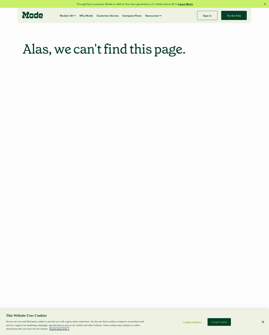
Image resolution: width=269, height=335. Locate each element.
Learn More (185, 4)
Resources (153, 15)
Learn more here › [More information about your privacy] (59, 328)
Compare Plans (132, 15)
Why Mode (86, 15)
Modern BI (68, 15)
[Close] (263, 322)
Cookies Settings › (192, 321)
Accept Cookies (219, 321)
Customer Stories (108, 15)
